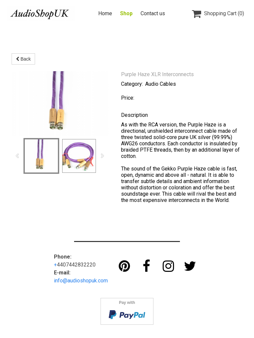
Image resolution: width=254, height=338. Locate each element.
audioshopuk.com (87, 280)
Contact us (153, 13)
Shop (126, 13)
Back (23, 59)
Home (105, 13)
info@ (60, 280)
